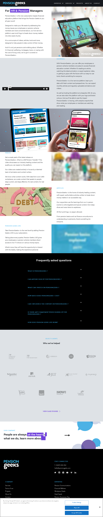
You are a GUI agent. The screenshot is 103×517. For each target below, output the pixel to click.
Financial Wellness (60, 488)
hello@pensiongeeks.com (62, 468)
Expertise (57, 3)
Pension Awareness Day (62, 497)
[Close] (100, 508)
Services (68, 3)
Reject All (76, 508)
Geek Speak (58, 494)
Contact (97, 3)
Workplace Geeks (60, 491)
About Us (88, 3)
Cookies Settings (76, 503)
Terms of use (9, 488)
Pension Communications (63, 485)
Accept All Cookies (77, 514)
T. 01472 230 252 (60, 465)
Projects (79, 3)
